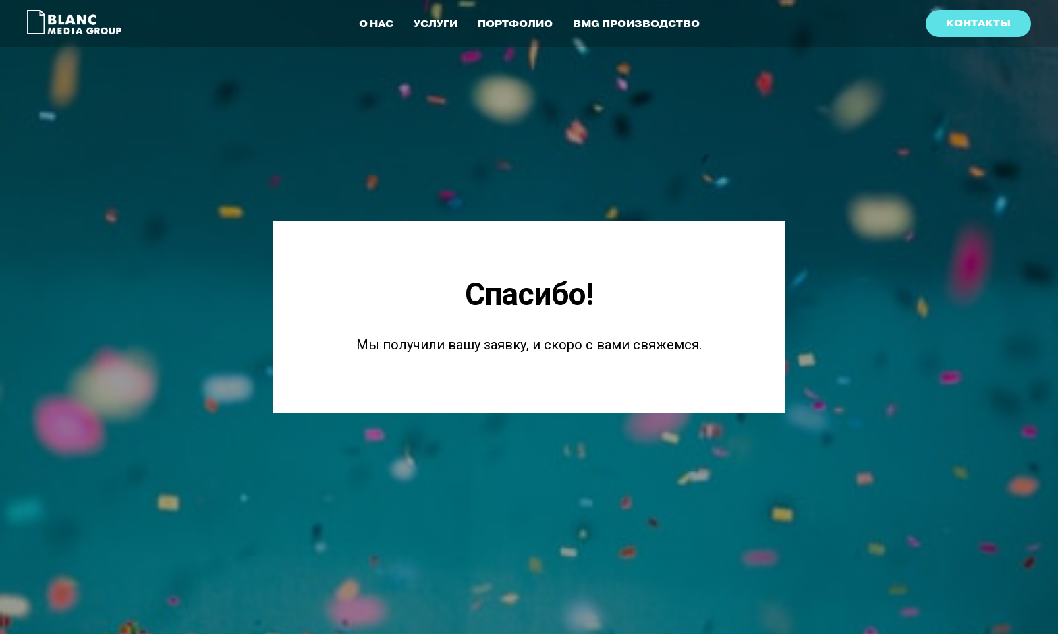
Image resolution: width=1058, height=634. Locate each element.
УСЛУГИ (435, 24)
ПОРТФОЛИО (515, 24)
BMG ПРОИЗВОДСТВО (636, 24)
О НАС (376, 24)
